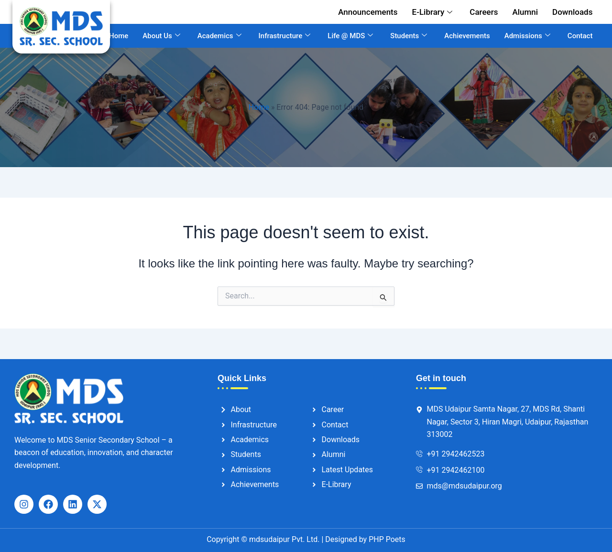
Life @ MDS (350, 36)
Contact (580, 36)
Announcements (367, 12)
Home (118, 36)
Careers (484, 12)
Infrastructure (285, 36)
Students (408, 36)
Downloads (572, 12)
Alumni (525, 12)
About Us (161, 36)
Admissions (527, 36)
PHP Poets (386, 539)
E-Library (432, 12)
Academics (219, 36)
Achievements (467, 36)
